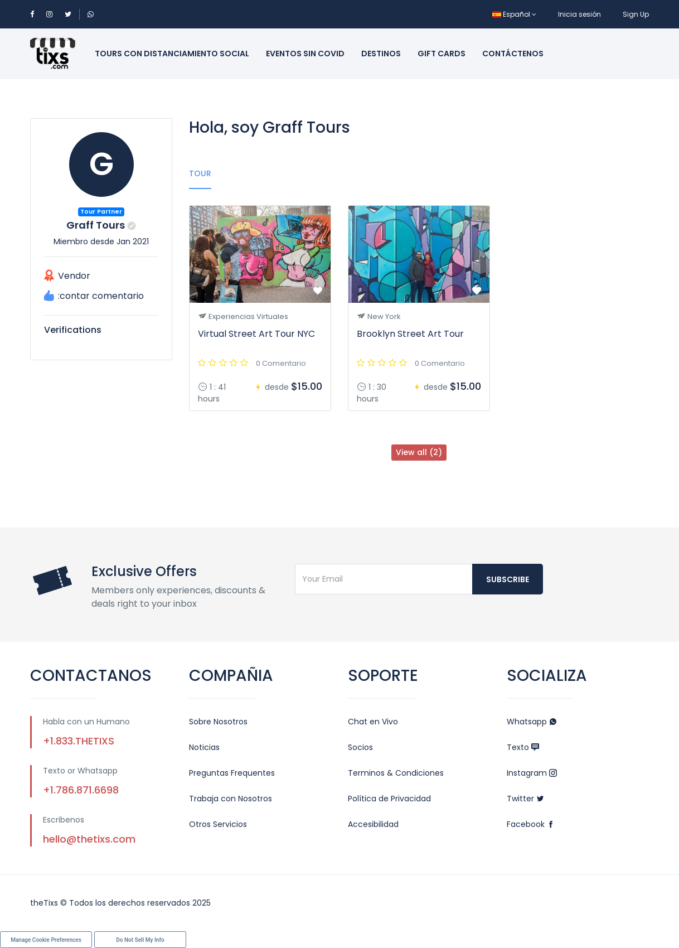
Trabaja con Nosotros (230, 798)
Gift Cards (441, 53)
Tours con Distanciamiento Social (172, 53)
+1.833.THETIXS (78, 741)
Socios (360, 747)
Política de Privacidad (389, 798)
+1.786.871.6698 (81, 790)
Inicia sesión (579, 14)
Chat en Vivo (373, 721)
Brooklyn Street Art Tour (410, 333)
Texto (523, 747)
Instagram (532, 772)
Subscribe (507, 579)
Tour (200, 173)
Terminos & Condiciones (396, 772)
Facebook (531, 824)
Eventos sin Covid (305, 53)
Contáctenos (513, 53)
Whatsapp (532, 721)
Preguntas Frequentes (232, 772)
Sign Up (636, 14)
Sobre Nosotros (218, 721)
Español (514, 14)
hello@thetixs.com (89, 839)
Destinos (381, 53)
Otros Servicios (218, 824)
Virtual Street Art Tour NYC (256, 333)
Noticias (204, 747)
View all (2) (419, 452)
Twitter (525, 798)
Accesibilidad (373, 824)
